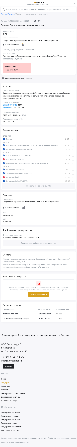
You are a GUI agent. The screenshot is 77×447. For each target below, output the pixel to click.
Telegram (8, 366)
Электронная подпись (10, 397)
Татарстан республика (12, 59)
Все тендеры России (10, 430)
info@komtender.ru (11, 361)
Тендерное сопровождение (13, 393)
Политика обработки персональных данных (57, 438)
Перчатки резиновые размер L (16, 318)
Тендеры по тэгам (9, 423)
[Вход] (74, 3)
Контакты (5, 390)
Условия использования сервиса (15, 443)
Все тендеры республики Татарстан (18, 50)
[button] (38, 243)
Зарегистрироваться (38, 295)
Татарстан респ (44, 314)
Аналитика (5, 386)
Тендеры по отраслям (10, 420)
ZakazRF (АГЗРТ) (10, 105)
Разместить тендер (9, 401)
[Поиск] (3, 10)
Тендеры (5, 383)
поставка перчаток (11, 314)
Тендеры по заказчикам (11, 427)
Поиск (3, 379)
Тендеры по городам (10, 416)
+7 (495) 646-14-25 (12, 357)
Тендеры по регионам (10, 412)
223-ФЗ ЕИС (8, 108)
